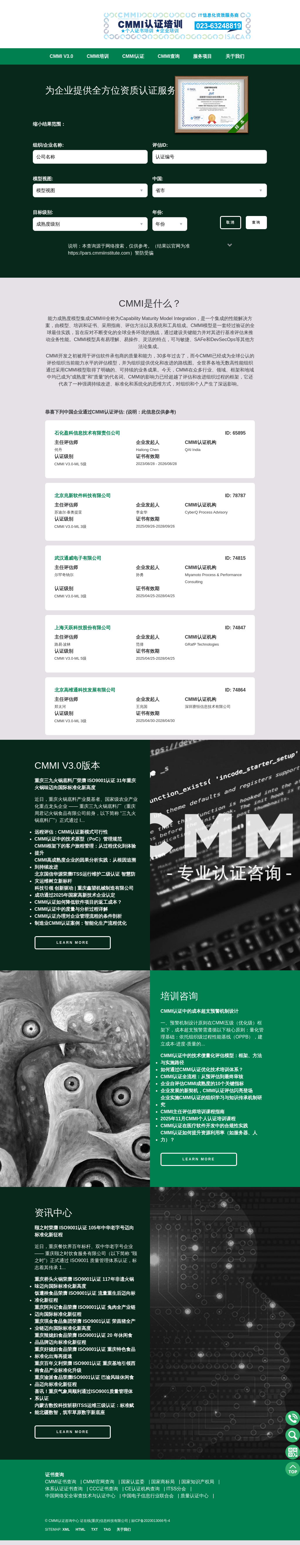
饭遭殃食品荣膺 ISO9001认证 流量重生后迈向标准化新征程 (85, 1297)
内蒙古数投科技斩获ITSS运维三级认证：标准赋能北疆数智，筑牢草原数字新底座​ (84, 1409)
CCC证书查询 (103, 1488)
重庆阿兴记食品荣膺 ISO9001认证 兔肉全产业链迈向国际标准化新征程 (85, 1311)
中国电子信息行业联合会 (148, 1495)
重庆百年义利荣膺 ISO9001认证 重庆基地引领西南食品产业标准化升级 (85, 1367)
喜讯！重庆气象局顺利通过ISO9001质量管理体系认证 (84, 1395)
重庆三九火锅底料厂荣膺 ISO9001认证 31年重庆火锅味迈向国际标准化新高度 (85, 784)
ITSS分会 (176, 1488)
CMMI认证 (133, 56)
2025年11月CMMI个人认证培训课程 (198, 1118)
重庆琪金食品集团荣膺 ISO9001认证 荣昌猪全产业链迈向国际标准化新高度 (85, 1325)
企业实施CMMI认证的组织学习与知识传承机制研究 (211, 1101)
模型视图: (43, 178)
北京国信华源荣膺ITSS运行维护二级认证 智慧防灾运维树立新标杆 (85, 878)
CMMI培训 (98, 56)
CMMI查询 (169, 56)
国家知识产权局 (197, 1481)
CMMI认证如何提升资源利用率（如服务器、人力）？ (209, 1136)
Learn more (73, 943)
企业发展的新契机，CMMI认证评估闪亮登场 (207, 1090)
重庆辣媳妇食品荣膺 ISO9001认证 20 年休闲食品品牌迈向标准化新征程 (83, 1339)
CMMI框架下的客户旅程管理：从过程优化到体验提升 (85, 850)
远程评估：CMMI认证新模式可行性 (71, 831)
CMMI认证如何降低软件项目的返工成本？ (78, 902)
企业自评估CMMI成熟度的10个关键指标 (202, 1083)
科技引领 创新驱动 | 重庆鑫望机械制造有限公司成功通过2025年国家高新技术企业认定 (84, 892)
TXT (94, 1529)
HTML (80, 1529)
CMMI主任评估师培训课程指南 (193, 1111)
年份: (157, 212)
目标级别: (43, 212)
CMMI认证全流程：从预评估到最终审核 (202, 1076)
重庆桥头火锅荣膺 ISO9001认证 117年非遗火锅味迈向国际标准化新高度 (84, 1283)
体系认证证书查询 (64, 1488)
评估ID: (160, 145)
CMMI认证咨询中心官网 (64, 21)
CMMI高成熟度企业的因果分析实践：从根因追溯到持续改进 (85, 864)
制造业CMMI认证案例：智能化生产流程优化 (81, 923)
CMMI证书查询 (60, 1481)
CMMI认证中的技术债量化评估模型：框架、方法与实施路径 (211, 1059)
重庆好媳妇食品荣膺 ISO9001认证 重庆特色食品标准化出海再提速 (85, 1353)
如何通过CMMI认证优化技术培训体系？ (202, 1069)
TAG (107, 1529)
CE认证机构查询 (142, 1488)
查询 (256, 222)
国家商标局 (163, 1481)
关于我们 (235, 56)
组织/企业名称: (48, 145)
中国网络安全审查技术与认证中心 (80, 1495)
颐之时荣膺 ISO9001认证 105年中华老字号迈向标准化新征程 (84, 1231)
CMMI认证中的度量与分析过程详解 (71, 909)
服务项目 (202, 56)
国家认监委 (132, 1481)
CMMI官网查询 (98, 1481)
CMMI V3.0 (61, 56)
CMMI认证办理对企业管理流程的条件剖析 (78, 916)
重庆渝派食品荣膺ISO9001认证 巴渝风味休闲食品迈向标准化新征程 (84, 1381)
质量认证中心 (194, 1495)
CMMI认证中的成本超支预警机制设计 (200, 1011)
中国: (157, 178)
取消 (230, 222)
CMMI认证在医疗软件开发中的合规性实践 (204, 1125)
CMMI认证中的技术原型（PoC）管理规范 (78, 839)
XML (66, 1529)
